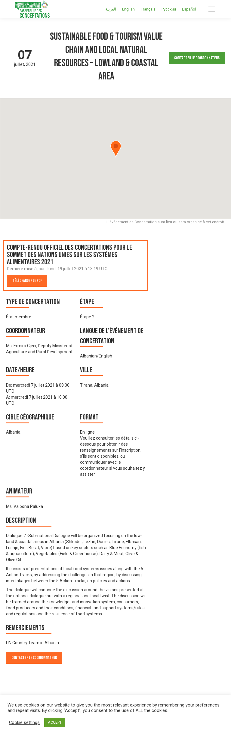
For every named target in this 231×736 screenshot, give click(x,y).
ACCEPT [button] (55, 722)
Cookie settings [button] (24, 722)
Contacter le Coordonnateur (197, 57)
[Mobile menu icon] (212, 9)
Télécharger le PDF (27, 280)
